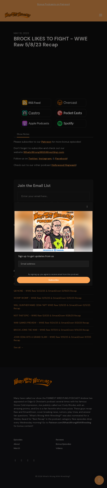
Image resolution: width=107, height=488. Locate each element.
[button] (87, 207)
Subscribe (54, 280)
